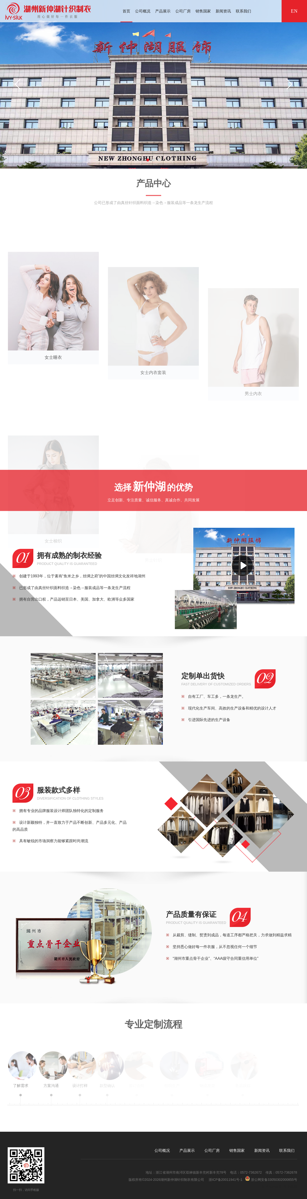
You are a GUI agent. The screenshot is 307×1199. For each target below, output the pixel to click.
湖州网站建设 (272, 1187)
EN (294, 11)
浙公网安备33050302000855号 (271, 1179)
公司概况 (142, 11)
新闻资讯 (223, 11)
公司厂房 (183, 11)
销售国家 (203, 11)
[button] (147, 160)
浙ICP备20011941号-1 (225, 1180)
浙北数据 (290, 1187)
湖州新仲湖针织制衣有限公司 (182, 1180)
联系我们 (243, 11)
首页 (126, 11)
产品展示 (163, 11)
